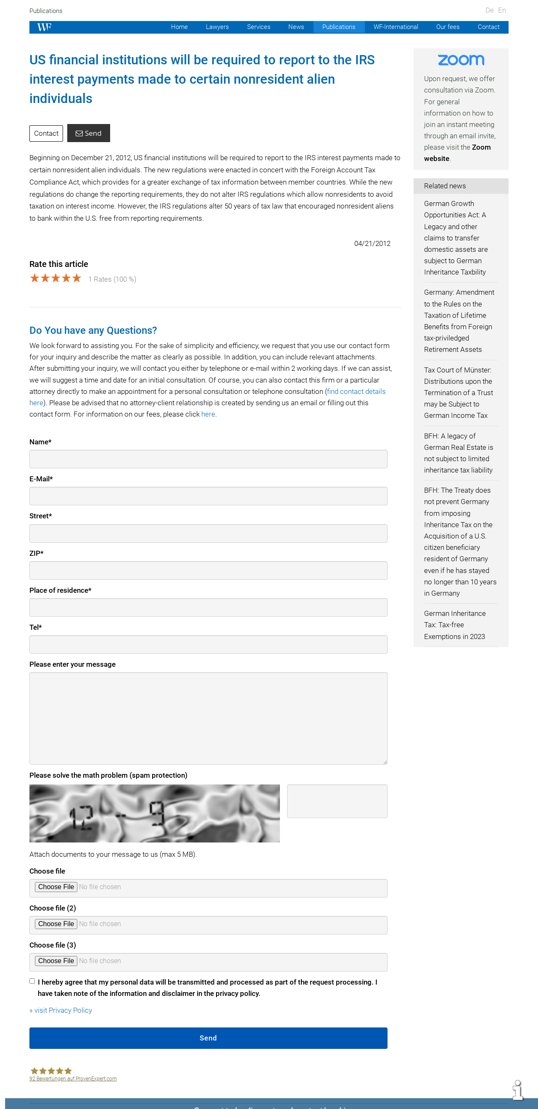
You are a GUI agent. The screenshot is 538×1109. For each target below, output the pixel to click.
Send (89, 114)
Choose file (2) (52, 889)
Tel (35, 608)
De (489, 10)
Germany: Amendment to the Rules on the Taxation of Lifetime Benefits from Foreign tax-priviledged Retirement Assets (459, 321)
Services (252, 27)
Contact (488, 27)
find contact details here (70, 383)
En (502, 10)
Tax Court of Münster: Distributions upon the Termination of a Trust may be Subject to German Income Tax (459, 393)
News (290, 27)
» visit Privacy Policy (61, 991)
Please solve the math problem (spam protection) (108, 756)
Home (171, 27)
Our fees (447, 27)
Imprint (366, 1093)
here (262, 395)
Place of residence (60, 571)
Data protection (447, 1093)
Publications (47, 11)
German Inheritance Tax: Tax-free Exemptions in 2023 (455, 624)
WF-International (393, 27)
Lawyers (210, 27)
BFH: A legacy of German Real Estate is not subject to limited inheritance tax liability (459, 453)
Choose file (47, 852)
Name (40, 422)
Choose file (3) (52, 926)
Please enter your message (72, 645)
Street (40, 496)
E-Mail (41, 459)
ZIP (36, 534)
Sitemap (495, 1093)
